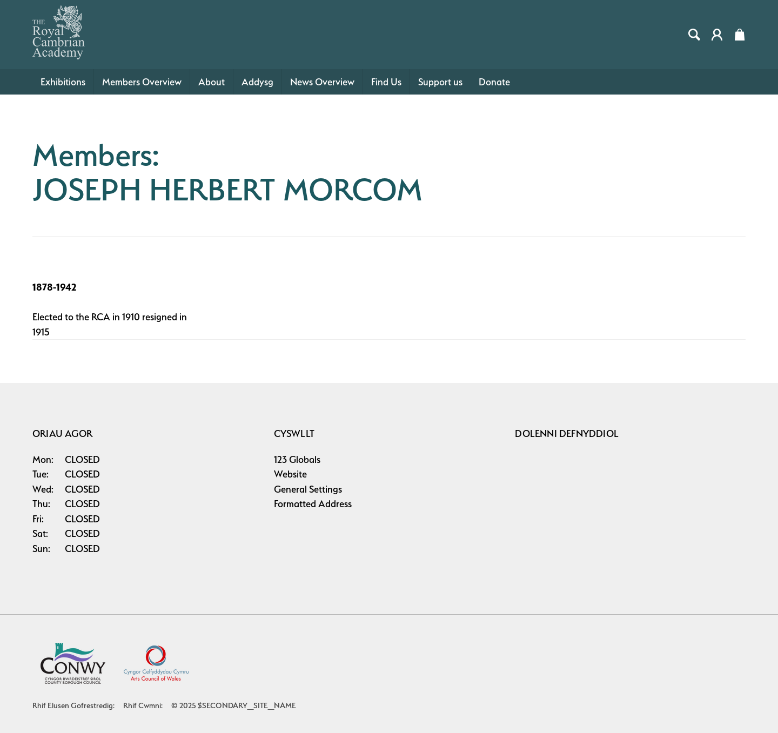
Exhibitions (63, 82)
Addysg (257, 82)
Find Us (386, 82)
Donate (494, 82)
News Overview (322, 82)
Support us (440, 82)
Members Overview (142, 82)
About (211, 82)
